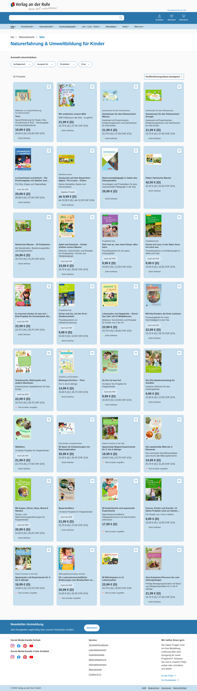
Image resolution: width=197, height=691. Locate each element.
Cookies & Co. (95, 674)
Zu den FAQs (168, 676)
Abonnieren (92, 628)
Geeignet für (45, 64)
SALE (125, 26)
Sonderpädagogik (67, 26)
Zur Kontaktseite (169, 680)
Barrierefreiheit (179, 688)
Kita (12, 26)
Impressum (166, 688)
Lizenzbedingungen (97, 650)
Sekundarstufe (45, 26)
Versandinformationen (98, 645)
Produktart (67, 64)
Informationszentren (97, 665)
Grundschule (27, 26)
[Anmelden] (159, 17)
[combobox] (63, 17)
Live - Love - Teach (90, 26)
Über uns (138, 26)
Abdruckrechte (95, 670)
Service (93, 640)
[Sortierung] (164, 77)
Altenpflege (111, 26)
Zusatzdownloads (96, 655)
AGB (144, 688)
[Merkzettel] (171, 17)
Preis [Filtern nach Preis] (85, 64)
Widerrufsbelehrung (97, 660)
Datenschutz (153, 688)
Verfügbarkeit (21, 64)
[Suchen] (120, 17)
